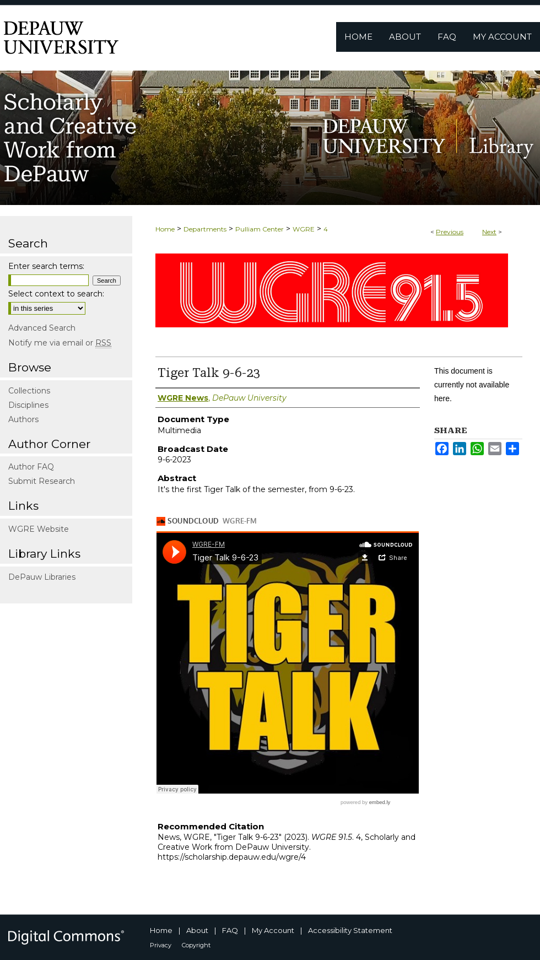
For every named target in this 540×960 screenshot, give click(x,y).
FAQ (230, 930)
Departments (204, 229)
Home (165, 229)
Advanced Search (41, 328)
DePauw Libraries (41, 577)
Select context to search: (56, 294)
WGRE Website (38, 529)
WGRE (304, 229)
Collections (29, 391)
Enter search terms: (46, 266)
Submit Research (41, 481)
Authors (23, 419)
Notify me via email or (59, 343)
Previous (449, 232)
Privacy (160, 945)
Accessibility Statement (350, 930)
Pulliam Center (259, 229)
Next (489, 232)
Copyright (196, 945)
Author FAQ (31, 467)
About (197, 930)
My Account (273, 930)
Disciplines (28, 405)
